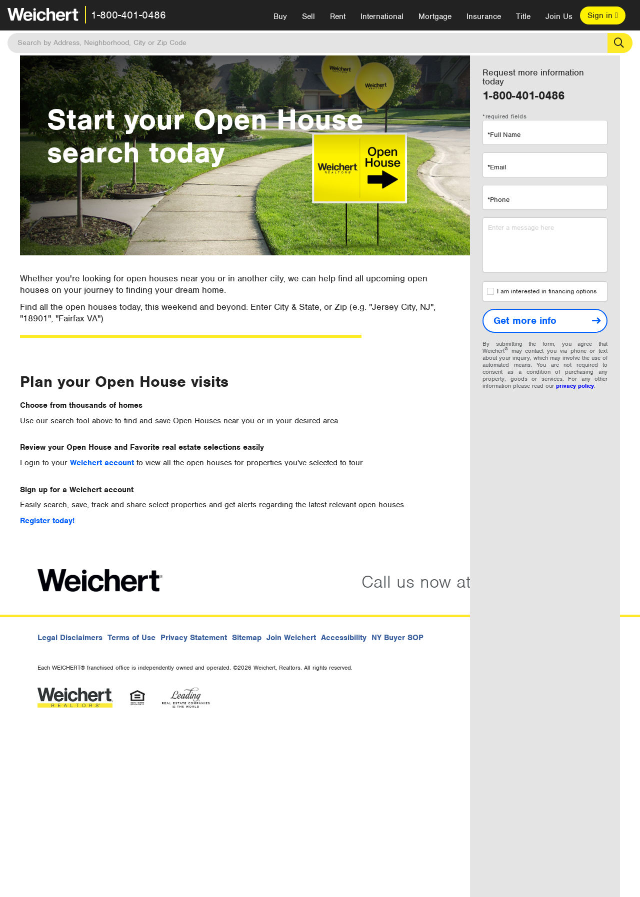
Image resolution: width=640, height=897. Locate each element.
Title (523, 16)
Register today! (47, 521)
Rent (338, 16)
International (382, 16)
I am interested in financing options (541, 291)
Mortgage (435, 16)
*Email (497, 167)
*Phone (499, 199)
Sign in (603, 15)
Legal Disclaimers (70, 638)
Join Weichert (291, 638)
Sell (308, 16)
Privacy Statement (193, 638)
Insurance (483, 16)
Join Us (559, 16)
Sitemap (247, 638)
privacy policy (575, 386)
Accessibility (343, 638)
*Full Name (504, 134)
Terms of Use (132, 638)
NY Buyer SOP (398, 638)
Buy (280, 16)
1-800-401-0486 (128, 14)
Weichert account (103, 463)
